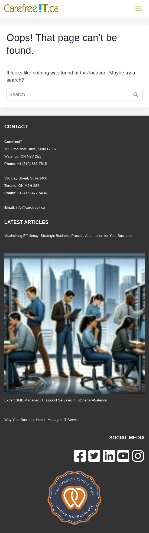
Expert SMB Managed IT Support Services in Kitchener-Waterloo (55, 400)
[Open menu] (138, 8)
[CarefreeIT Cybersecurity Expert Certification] (74, 498)
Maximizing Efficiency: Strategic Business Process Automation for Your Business (68, 236)
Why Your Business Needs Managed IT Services (42, 420)
